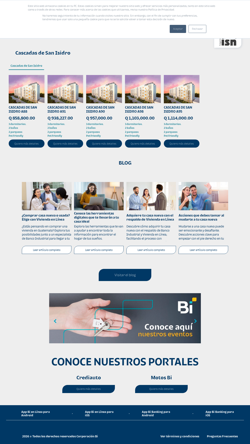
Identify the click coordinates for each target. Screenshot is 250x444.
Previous (55, 321)
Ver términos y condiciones (179, 436)
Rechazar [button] (197, 28)
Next (195, 321)
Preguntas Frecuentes (222, 436)
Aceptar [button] (178, 28)
